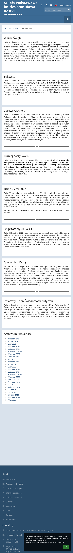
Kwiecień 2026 (14, 338)
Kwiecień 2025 (14, 361)
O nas (8, 510)
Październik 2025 (15, 351)
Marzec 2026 (13, 341)
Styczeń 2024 (13, 395)
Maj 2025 (11, 359)
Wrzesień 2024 (14, 377)
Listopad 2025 (14, 349)
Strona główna (11, 28)
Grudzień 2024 (14, 369)
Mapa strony (11, 506)
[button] (56, 5)
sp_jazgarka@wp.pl (14, 535)
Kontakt (9, 515)
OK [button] (66, 547)
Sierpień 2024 (13, 379)
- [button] (47, 5)
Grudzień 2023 (14, 397)
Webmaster (10, 479)
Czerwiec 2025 (14, 356)
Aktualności (28, 28)
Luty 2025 (12, 367)
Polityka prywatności (14, 497)
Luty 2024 (12, 392)
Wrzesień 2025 (14, 354)
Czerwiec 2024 (14, 382)
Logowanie (65, 5)
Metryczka (10, 501)
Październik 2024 (15, 374)
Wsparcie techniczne (14, 484)
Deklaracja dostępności (15, 488)
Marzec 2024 (13, 389)
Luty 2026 (12, 344)
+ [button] (42, 5)
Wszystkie (12, 400)
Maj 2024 (11, 384)
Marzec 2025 (13, 364)
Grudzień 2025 (14, 346)
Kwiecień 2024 (14, 387)
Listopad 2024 (14, 372)
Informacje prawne (14, 493)
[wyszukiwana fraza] (57, 9)
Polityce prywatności (57, 542)
